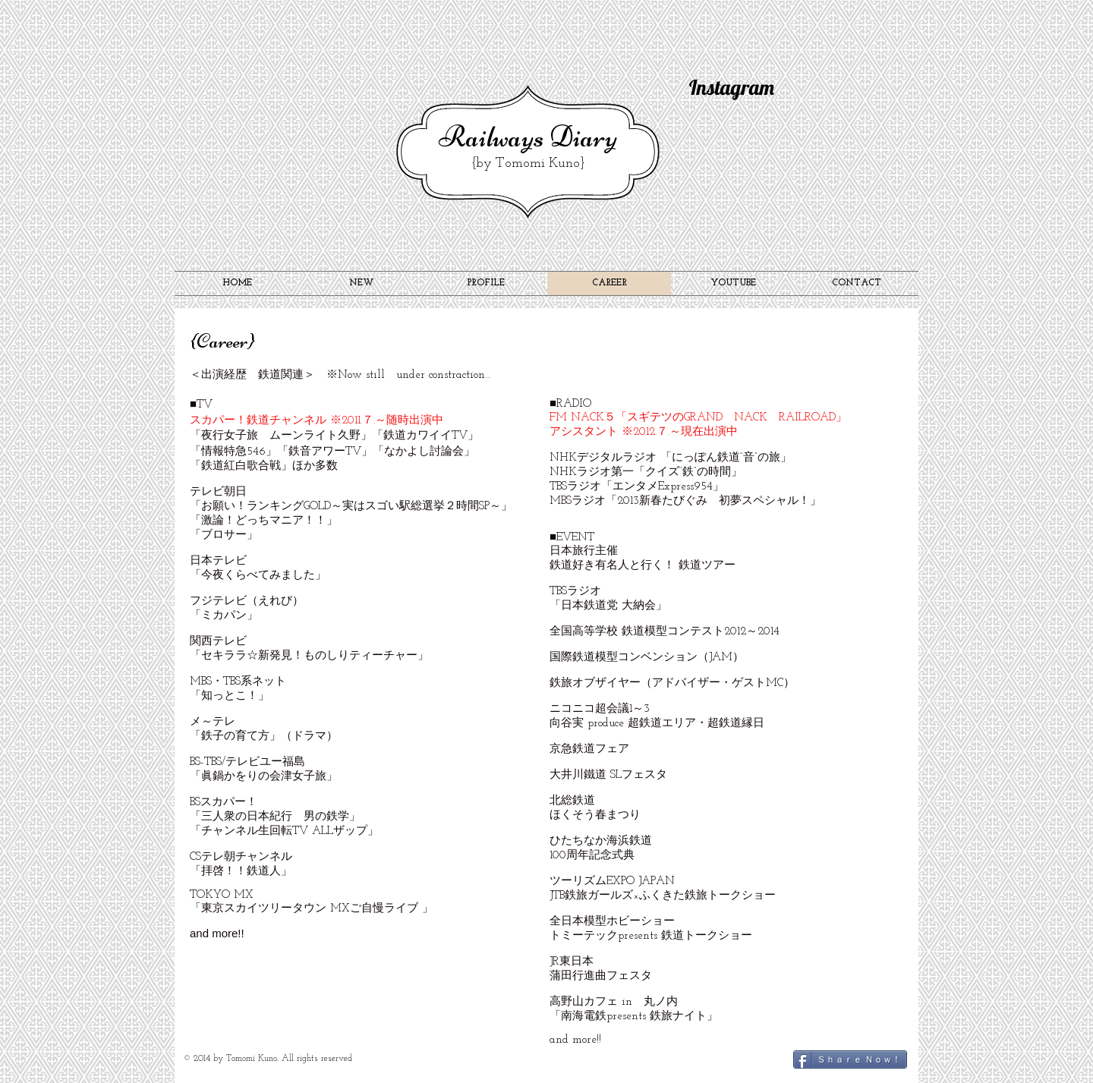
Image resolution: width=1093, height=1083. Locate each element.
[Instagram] (741, 88)
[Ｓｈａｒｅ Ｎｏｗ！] (850, 1059)
